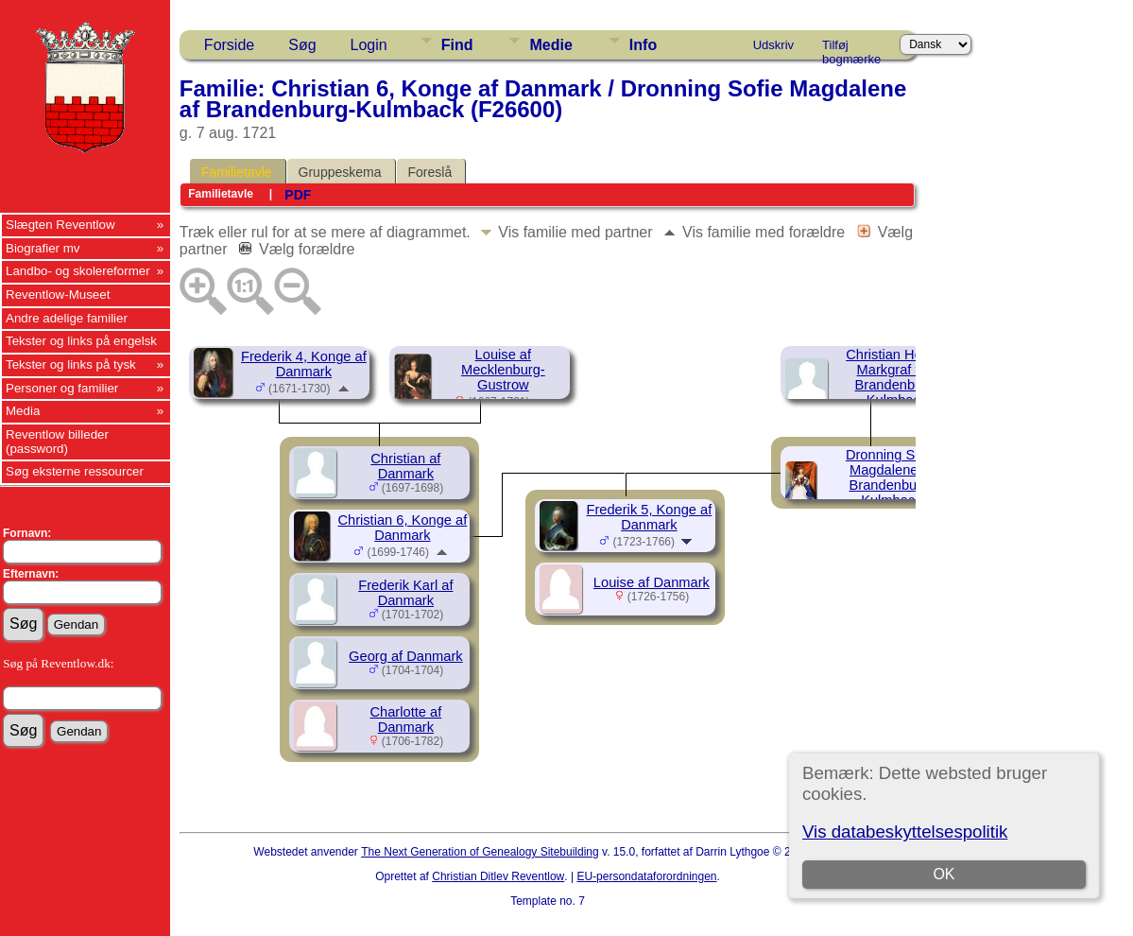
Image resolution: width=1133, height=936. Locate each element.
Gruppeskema (340, 172)
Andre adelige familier (67, 318)
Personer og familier (62, 388)
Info (643, 45)
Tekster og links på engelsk (81, 341)
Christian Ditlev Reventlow (498, 876)
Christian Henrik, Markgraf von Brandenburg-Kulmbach (897, 377)
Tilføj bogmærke (851, 48)
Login (369, 45)
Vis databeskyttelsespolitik (904, 831)
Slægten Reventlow (60, 224)
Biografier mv (43, 248)
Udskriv (773, 45)
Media (23, 411)
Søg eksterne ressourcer (75, 471)
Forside (229, 45)
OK (943, 874)
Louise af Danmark (651, 582)
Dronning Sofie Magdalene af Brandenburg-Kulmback (891, 477)
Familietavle (236, 172)
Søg (302, 45)
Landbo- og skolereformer (78, 271)
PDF (297, 194)
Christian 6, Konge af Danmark (402, 527)
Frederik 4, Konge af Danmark (304, 364)
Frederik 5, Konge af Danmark (649, 517)
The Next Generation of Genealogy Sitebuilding (480, 851)
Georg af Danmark (406, 656)
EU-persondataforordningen (646, 876)
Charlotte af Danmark (405, 719)
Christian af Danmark (405, 466)
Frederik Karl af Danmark (405, 593)
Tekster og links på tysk (71, 364)
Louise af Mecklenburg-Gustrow (503, 369)
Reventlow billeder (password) (57, 441)
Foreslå (430, 172)
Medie (550, 45)
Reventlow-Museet (58, 294)
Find (457, 45)
